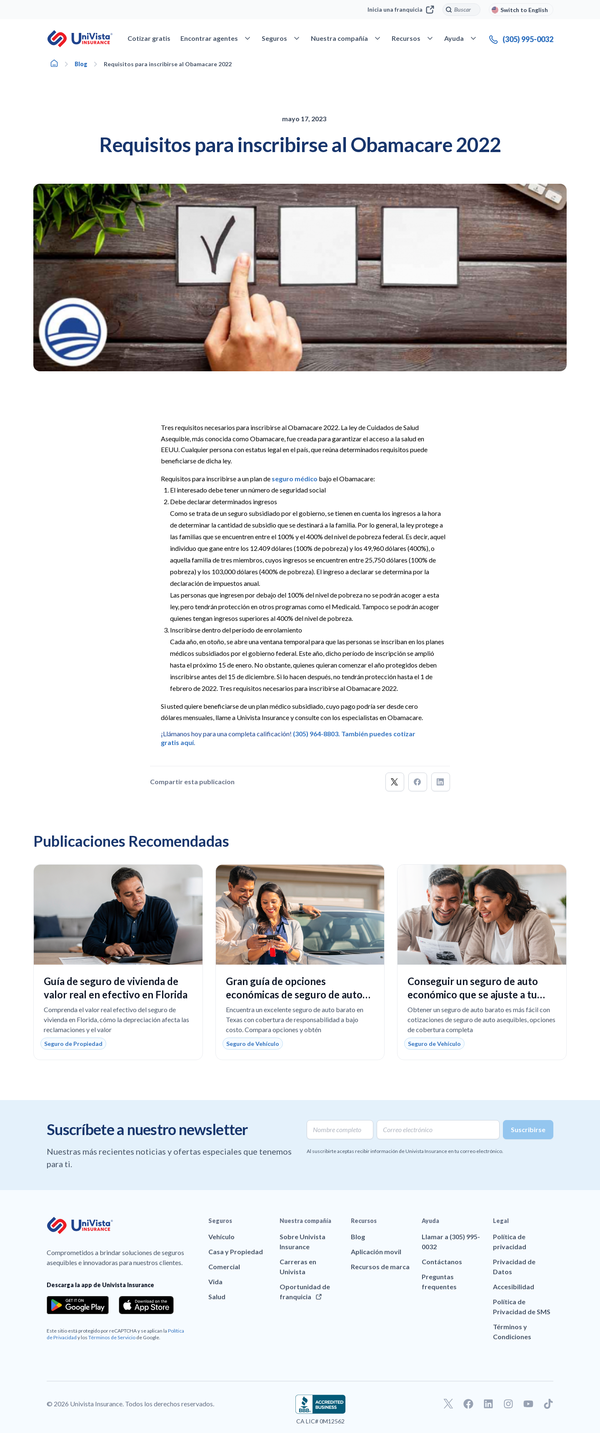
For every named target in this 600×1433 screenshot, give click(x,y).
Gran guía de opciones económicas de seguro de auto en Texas (294, 994)
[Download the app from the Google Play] (78, 1305)
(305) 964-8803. (316, 734)
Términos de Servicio (111, 1337)
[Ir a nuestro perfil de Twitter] (448, 1404)
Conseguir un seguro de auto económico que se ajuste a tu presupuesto (473, 994)
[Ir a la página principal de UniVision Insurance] (80, 39)
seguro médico (295, 479)
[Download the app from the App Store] (146, 1305)
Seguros (220, 1220)
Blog (81, 64)
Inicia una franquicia (401, 9)
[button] (394, 782)
